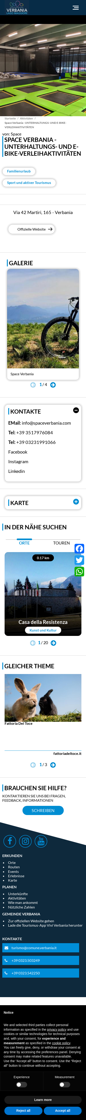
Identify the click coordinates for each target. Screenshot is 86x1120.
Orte (12, 862)
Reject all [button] (23, 1110)
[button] (53, 385)
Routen (14, 867)
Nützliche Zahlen (21, 907)
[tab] (24, 544)
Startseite (10, 118)
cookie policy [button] (61, 1043)
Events (13, 871)
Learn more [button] (43, 1100)
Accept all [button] (62, 1110)
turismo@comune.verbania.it (34, 947)
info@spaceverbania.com (46, 423)
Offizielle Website (31, 229)
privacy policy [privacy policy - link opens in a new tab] (56, 1029)
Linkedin (16, 471)
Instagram (18, 461)
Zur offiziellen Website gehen (31, 921)
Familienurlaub (19, 171)
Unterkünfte (18, 893)
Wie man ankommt (23, 902)
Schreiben (43, 810)
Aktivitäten (26, 118)
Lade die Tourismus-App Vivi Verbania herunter (45, 925)
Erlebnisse (16, 876)
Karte (12, 880)
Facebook (17, 451)
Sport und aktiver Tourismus (29, 183)
